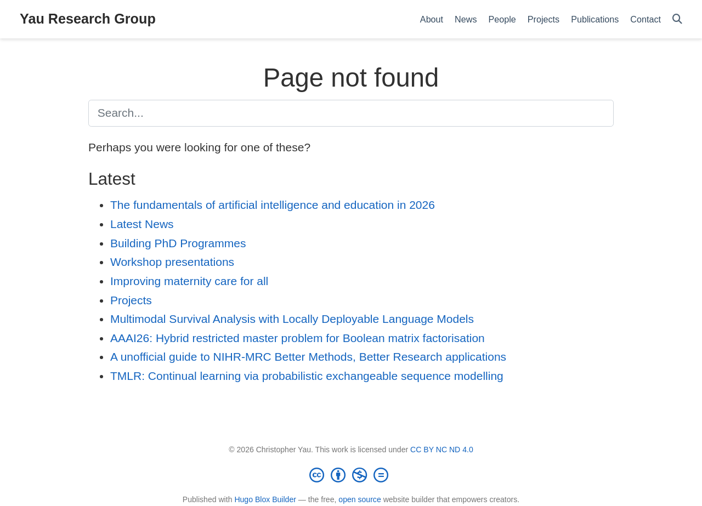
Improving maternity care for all (189, 281)
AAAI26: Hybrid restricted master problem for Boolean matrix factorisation (297, 338)
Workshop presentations (172, 261)
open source (359, 499)
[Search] (677, 19)
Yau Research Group (88, 18)
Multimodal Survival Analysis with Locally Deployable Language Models (292, 318)
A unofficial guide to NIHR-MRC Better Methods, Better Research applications (308, 356)
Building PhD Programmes (178, 243)
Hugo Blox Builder (265, 499)
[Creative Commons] (351, 475)
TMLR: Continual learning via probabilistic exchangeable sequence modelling (306, 375)
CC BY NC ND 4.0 (441, 449)
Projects (131, 300)
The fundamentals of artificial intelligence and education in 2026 (272, 204)
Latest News (142, 224)
